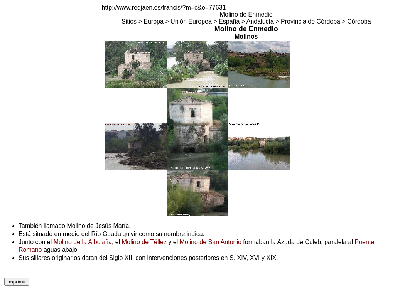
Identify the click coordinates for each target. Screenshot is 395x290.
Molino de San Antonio (210, 242)
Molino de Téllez (144, 242)
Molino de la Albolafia (83, 242)
